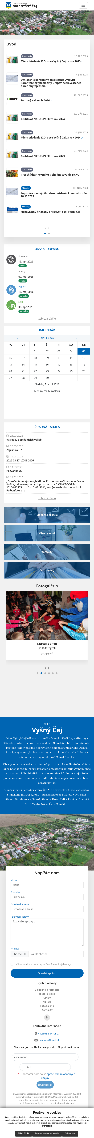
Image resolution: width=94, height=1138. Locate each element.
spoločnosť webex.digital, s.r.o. (34, 1103)
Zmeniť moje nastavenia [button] (47, 1133)
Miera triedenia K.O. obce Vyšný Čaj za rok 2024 (51, 137)
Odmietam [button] (70, 1133)
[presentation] (45, 228)
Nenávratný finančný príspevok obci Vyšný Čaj (50, 211)
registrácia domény (67, 1099)
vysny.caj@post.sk (49, 1040)
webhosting (23, 1099)
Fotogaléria (47, 1006)
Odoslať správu (47, 973)
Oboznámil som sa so (43, 964)
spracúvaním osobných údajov (56, 964)
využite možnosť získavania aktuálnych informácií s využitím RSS (44, 1093)
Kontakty (47, 1010)
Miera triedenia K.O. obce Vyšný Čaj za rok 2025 (51, 61)
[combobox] (27, 1067)
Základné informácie (47, 990)
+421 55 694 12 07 (49, 1033)
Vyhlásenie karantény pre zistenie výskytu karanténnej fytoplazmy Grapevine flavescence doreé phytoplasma (51, 83)
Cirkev (47, 998)
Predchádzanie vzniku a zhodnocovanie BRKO (50, 174)
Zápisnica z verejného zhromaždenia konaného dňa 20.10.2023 (54, 194)
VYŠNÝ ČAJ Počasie (47, 406)
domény (53, 1099)
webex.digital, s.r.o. (39, 1099)
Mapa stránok (59, 1096)
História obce (47, 994)
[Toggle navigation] (83, 5)
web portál (72, 1096)
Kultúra (47, 1002)
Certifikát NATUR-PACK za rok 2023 (43, 156)
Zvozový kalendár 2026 (35, 100)
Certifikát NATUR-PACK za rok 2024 (43, 119)
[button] (45, 233)
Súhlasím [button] (23, 1133)
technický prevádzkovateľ (62, 1103)
